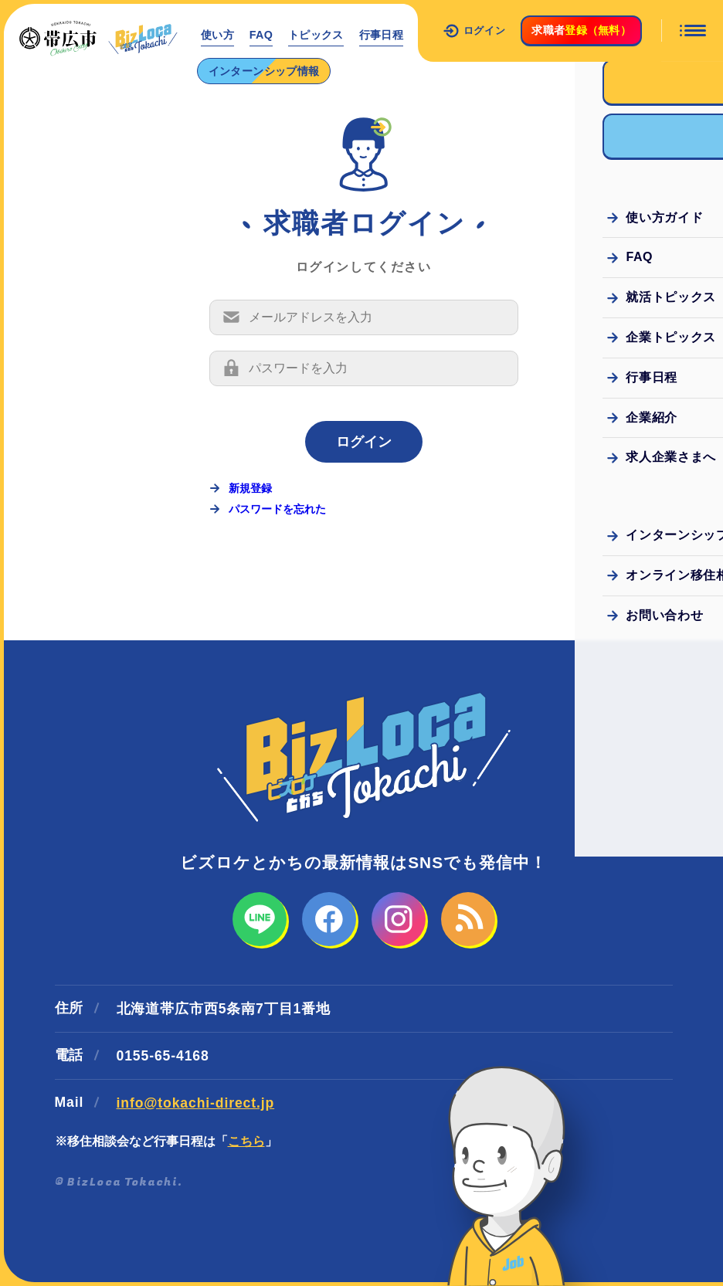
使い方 (217, 35)
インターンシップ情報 (264, 71)
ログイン (474, 31)
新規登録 (250, 488)
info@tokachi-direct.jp (196, 1103)
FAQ (261, 35)
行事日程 (382, 35)
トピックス (317, 35)
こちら (246, 1141)
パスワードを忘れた (277, 509)
